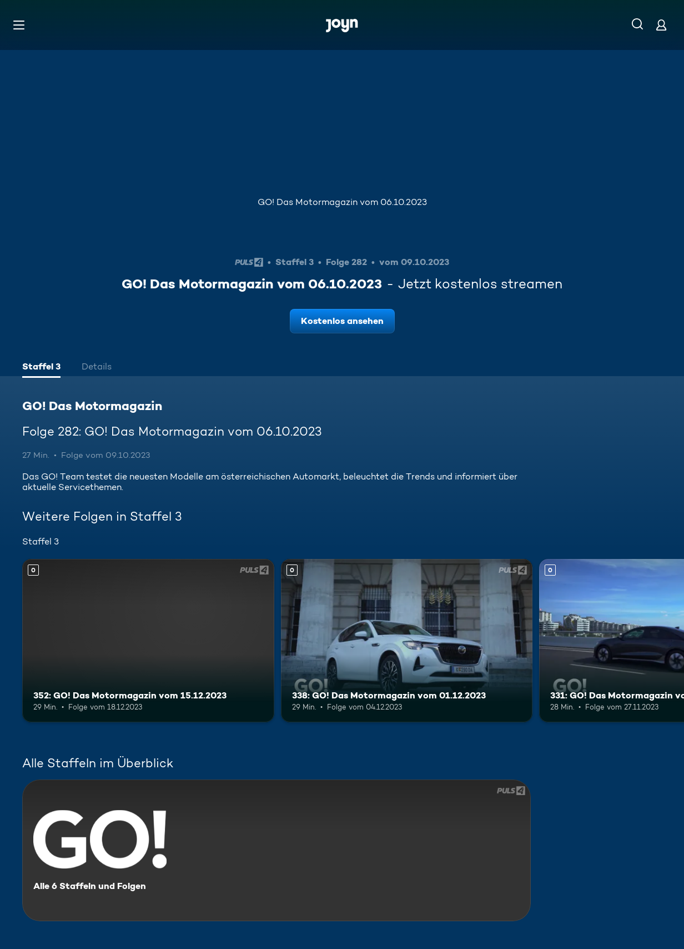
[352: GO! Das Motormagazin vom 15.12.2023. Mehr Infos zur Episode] (148, 641)
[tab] (41, 368)
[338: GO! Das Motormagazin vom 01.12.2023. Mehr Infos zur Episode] (407, 641)
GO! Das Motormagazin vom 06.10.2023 (342, 202)
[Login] (661, 24)
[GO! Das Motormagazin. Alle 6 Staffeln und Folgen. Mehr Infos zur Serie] (276, 850)
